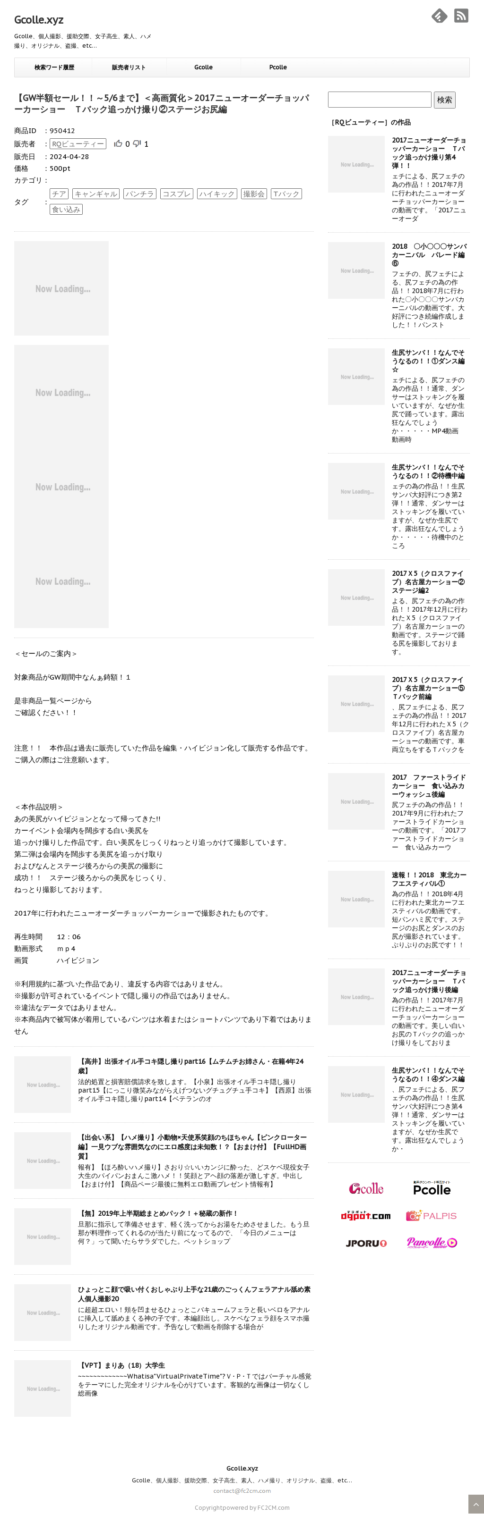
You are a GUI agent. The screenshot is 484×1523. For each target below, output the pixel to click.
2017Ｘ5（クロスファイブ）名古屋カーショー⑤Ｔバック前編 (428, 688)
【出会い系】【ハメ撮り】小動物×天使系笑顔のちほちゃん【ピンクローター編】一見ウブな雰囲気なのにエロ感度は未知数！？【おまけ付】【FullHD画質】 (192, 1147)
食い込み (66, 209)
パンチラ (140, 193)
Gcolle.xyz (38, 19)
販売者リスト (129, 67)
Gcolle (203, 67)
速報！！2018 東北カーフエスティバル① (429, 879)
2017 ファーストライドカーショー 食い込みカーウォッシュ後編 (429, 786)
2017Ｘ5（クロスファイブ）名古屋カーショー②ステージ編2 (428, 582)
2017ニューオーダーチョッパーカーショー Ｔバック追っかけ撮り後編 (429, 981)
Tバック (286, 193)
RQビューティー (78, 143)
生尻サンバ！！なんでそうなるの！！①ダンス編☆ (428, 361)
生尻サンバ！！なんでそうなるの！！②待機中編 (428, 471)
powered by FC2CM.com (256, 1507)
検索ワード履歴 (54, 67)
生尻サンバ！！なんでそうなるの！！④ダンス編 (428, 1074)
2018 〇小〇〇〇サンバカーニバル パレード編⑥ (429, 255)
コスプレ (177, 193)
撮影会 (254, 193)
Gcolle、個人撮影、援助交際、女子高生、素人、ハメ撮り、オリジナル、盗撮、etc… (242, 1480)
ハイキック (217, 193)
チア (59, 193)
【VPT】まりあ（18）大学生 (121, 1365)
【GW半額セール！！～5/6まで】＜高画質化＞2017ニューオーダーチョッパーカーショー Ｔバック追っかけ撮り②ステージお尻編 (161, 104)
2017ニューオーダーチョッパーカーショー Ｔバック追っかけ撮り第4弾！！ (429, 153)
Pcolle (278, 67)
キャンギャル (96, 193)
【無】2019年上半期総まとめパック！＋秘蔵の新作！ (158, 1213)
